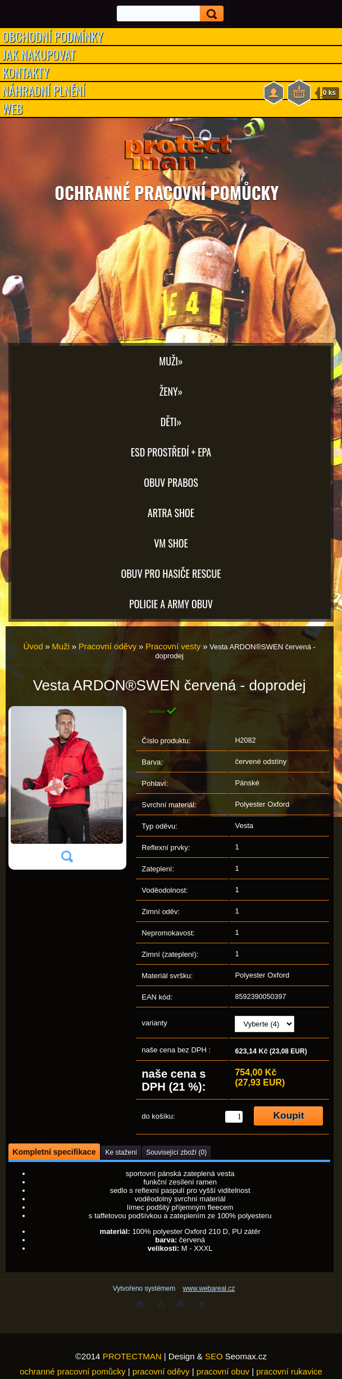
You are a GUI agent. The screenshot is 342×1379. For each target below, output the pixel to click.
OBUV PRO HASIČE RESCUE (171, 573)
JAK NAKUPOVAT (38, 54)
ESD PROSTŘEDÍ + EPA (171, 452)
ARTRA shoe (171, 512)
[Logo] (171, 152)
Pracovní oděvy (107, 646)
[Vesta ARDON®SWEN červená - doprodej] (66, 788)
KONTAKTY (25, 72)
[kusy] (234, 1117)
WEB (12, 108)
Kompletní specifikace (53, 1151)
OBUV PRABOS (171, 482)
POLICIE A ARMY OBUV (171, 603)
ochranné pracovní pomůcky (72, 1371)
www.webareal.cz (209, 1288)
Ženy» (171, 391)
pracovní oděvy (161, 1371)
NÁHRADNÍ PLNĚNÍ (43, 90)
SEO (214, 1356)
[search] (208, 14)
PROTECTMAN (132, 1356)
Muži (61, 646)
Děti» (171, 421)
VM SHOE (171, 543)
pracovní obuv (223, 1371)
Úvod (33, 646)
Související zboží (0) (176, 1152)
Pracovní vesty (172, 646)
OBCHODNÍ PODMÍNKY (52, 36)
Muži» (171, 361)
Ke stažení (121, 1152)
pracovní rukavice (289, 1371)
